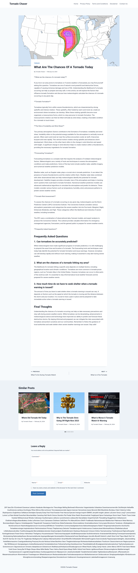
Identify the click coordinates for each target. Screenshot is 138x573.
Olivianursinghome (110, 549)
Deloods (66, 528)
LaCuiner (113, 513)
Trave (129, 515)
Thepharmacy (58, 528)
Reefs (78, 515)
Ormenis (29, 547)
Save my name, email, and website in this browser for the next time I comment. (58, 488)
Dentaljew (32, 513)
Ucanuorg (111, 557)
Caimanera (48, 520)
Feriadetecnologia (16, 528)
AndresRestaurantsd (36, 544)
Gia (10, 539)
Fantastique (108, 515)
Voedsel (14, 518)
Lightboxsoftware (97, 549)
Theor (51, 549)
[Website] (95, 482)
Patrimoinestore (40, 528)
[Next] (116, 411)
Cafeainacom (122, 518)
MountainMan (31, 515)
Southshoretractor (93, 534)
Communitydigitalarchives (73, 526)
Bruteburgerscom (75, 547)
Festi (84, 549)
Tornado (37, 63)
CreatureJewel (97, 528)
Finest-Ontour (20, 534)
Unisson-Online (94, 531)
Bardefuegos (83, 536)
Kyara (66, 549)
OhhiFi (83, 520)
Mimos (38, 510)
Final (52, 513)
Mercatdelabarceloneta (42, 531)
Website (87, 483)
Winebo (31, 518)
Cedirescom (72, 557)
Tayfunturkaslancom (126, 544)
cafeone (56, 518)
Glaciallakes (82, 518)
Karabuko (39, 507)
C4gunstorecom (19, 547)
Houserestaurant (48, 534)
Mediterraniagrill (123, 549)
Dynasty (39, 513)
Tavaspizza (47, 523)
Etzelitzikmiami (67, 531)
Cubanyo (45, 539)
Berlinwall (71, 507)
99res (33, 510)
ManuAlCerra (75, 520)
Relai (124, 520)
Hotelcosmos (87, 528)
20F (5, 507)
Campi (99, 547)
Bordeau (112, 510)
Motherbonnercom (91, 554)
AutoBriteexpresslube (78, 534)
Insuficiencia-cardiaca (15, 510)
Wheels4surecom (46, 554)
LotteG (108, 536)
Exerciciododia (101, 539)
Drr (16, 539)
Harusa (66, 513)
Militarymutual (23, 518)
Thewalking (103, 518)
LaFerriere (36, 520)
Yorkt (10, 549)
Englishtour (17, 513)
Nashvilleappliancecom (29, 526)
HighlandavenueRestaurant (107, 552)
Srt (133, 536)
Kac (13, 539)
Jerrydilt (95, 513)
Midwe (132, 547)
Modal (16, 515)
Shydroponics (7, 513)
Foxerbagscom (33, 554)
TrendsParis (59, 526)
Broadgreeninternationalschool (107, 544)
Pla (65, 515)
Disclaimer (114, 4)
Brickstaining (8, 536)
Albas (38, 549)
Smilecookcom (103, 554)
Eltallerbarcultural (121, 528)
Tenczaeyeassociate (59, 510)
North (50, 515)
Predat (69, 515)
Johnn (109, 547)
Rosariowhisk (85, 515)
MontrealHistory (109, 528)
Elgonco (18, 523)
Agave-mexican (72, 510)
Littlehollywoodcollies (11, 531)
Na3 (45, 515)
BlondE (97, 536)
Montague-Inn (48, 507)
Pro (69, 520)
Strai (113, 536)
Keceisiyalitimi (59, 536)
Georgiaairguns (23, 544)
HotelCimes (55, 523)
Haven (104, 547)
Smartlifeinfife (67, 539)
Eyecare (72, 513)
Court (42, 520)
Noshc (89, 547)
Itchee (53, 541)
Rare (11, 515)
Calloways (38, 518)
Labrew (106, 513)
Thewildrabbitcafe (89, 544)
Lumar (4, 515)
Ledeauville (74, 518)
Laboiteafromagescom (99, 557)
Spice (101, 515)
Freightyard (95, 515)
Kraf (4, 539)
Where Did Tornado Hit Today (34, 418)
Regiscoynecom (129, 541)
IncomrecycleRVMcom (46, 526)
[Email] (69, 482)
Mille (42, 549)
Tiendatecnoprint (75, 528)
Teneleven (119, 523)
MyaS (126, 536)
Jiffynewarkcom (123, 552)
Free (61, 513)
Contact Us (123, 4)
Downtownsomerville (109, 507)
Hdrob (79, 549)
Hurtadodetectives (51, 544)
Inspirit (83, 513)
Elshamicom (46, 547)
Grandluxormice (77, 544)
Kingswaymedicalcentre (112, 526)
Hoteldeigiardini (27, 523)
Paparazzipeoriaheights (115, 539)
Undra (30, 520)
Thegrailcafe (37, 523)
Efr (7, 539)
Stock (115, 515)
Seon (64, 541)
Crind (117, 536)
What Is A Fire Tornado (89, 373)
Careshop (40, 515)
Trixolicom (105, 541)
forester (57, 513)
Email (60, 483)
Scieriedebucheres (91, 523)
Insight (101, 513)
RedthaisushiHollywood (60, 547)
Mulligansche (37, 539)
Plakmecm (118, 520)
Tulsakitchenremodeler (89, 552)
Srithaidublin (76, 539)
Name (34, 483)
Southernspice (47, 518)
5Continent (18, 507)
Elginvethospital (128, 531)
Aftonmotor (79, 507)
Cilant (117, 510)
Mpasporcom (62, 552)
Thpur (122, 536)
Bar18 (24, 549)
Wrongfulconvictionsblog (32, 557)
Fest (48, 513)
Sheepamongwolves (48, 557)
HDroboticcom (130, 554)
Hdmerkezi (29, 534)
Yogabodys (28, 539)
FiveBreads (90, 520)
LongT (123, 513)
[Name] (43, 482)
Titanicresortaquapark (62, 534)
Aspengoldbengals (47, 536)
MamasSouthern (55, 539)
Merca (114, 547)
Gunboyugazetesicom (49, 552)
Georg (19, 549)
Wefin (75, 549)
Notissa (47, 541)
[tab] (65, 431)
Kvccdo (41, 541)
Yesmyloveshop (106, 531)
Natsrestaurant (99, 520)
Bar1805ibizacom (11, 544)
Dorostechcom (62, 557)
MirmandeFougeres (89, 539)
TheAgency (37, 534)
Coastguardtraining (25, 541)
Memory (129, 520)
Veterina (123, 510)
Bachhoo (58, 541)
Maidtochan (109, 520)
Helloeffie (130, 507)
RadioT (100, 526)
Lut (8, 515)
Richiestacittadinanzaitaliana (91, 541)
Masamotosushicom (10, 554)
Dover (15, 549)
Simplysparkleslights (117, 554)
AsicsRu (92, 536)
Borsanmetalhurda (33, 536)
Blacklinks (105, 510)
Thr (22, 539)
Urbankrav (98, 507)
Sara (9, 507)
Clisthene (56, 520)
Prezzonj (35, 541)
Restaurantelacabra (60, 554)
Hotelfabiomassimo (10, 541)
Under (133, 515)
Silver (74, 515)
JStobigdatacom (129, 523)
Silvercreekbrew (78, 523)
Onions (54, 515)
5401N (119, 547)
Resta (88, 549)
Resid (61, 549)
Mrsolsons (111, 523)
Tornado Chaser (40, 71)
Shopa (33, 549)
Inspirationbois (29, 528)
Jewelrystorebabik (73, 552)
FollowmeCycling (64, 544)
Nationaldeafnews (19, 536)
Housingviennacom (84, 557)
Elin (12, 507)
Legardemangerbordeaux (31, 552)
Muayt (70, 549)
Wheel (84, 547)
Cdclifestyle (122, 507)
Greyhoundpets (56, 531)
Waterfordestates (66, 523)
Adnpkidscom (37, 547)
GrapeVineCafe (93, 518)
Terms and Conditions (100, 4)
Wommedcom (23, 554)
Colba (128, 510)
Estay (44, 513)
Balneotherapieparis (90, 526)
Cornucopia (103, 523)
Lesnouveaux (131, 513)
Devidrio (61, 515)
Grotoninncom (8, 547)
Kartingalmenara (8, 534)
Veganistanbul (89, 507)
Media (47, 549)
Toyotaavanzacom (15, 552)
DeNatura (24, 513)
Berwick (94, 510)
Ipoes (89, 510)
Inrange (78, 513)
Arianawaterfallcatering (108, 534)
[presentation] (34, 402)
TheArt (124, 515)
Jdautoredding (130, 539)
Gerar (128, 547)
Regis (29, 549)
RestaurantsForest (72, 536)
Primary (49, 528)
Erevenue (26, 507)
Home (76, 4)
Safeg (94, 547)
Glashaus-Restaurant (80, 531)
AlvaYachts (125, 526)
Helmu (56, 549)
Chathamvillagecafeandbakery (16, 520)
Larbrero (33, 507)
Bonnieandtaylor (9, 523)
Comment (36, 456)
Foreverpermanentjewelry (126, 534)
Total (124, 547)
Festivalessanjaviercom (75, 554)
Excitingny (27, 510)
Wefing (64, 507)
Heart (119, 515)
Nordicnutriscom (15, 526)
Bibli (99, 510)
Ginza (118, 513)
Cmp (19, 539)
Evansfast (22, 515)
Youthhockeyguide (26, 531)
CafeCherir (64, 520)
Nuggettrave (112, 518)
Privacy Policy (85, 4)
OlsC (130, 536)
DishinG (103, 536)
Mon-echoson (46, 510)
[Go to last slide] (21, 411)
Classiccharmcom (116, 541)
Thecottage (58, 507)
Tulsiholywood (117, 531)
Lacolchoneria (64, 518)
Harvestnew (82, 510)
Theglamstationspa (73, 541)
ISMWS (89, 513)
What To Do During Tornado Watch (49, 373)
